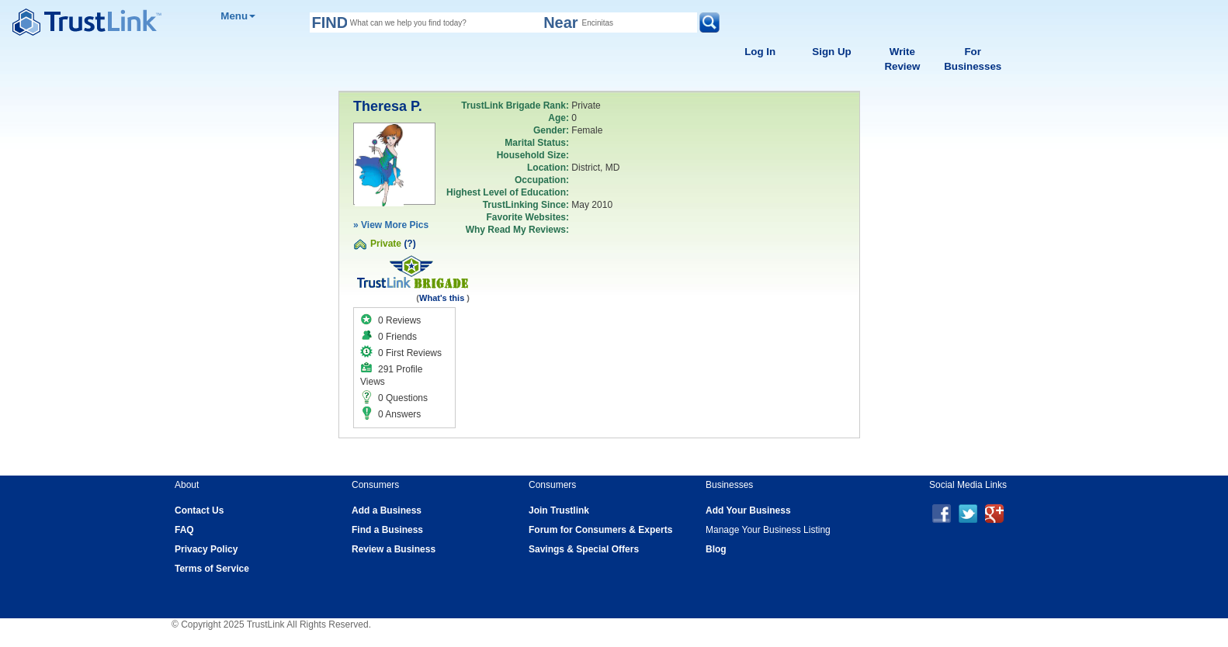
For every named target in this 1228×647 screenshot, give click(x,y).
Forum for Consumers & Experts (600, 529)
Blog (716, 549)
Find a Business (387, 529)
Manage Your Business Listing (768, 529)
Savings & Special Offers (584, 549)
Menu (237, 16)
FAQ (184, 529)
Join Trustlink (559, 510)
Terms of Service (212, 568)
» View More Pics (390, 225)
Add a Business (386, 510)
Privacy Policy (206, 549)
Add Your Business (748, 510)
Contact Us (199, 510)
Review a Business (393, 549)
